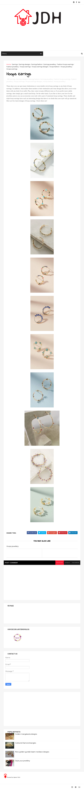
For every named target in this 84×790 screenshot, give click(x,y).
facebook (75, 562)
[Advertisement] (42, 33)
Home (8, 64)
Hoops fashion (54, 67)
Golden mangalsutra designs (26, 734)
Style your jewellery (22, 761)
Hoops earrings (25, 67)
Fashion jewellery (12, 67)
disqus (67, 562)
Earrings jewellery (50, 64)
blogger (59, 562)
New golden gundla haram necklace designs (32, 752)
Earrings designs (24, 64)
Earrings (15, 64)
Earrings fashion (36, 64)
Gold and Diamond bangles (25, 743)
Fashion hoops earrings (65, 64)
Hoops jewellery (66, 67)
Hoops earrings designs (40, 67)
